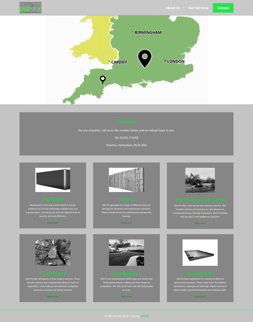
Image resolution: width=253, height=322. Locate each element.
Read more (52, 222)
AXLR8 (145, 316)
